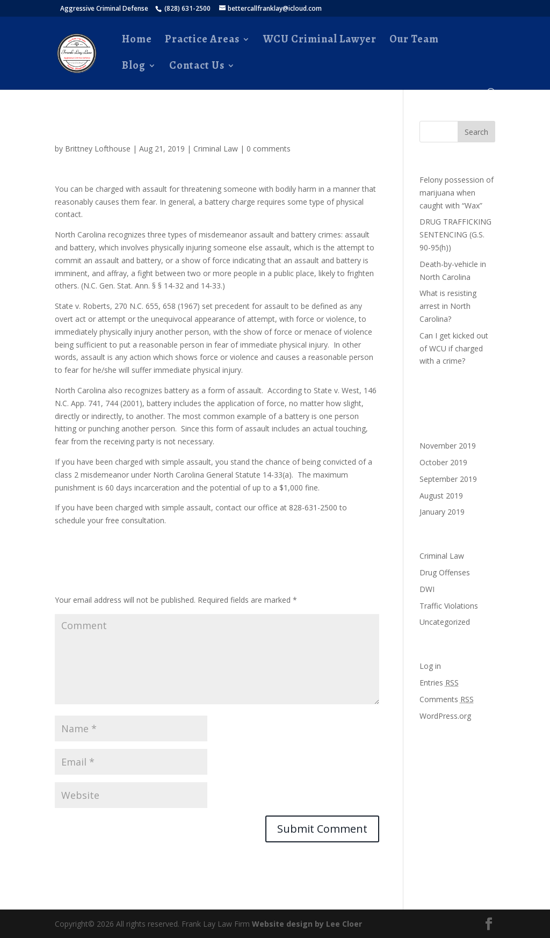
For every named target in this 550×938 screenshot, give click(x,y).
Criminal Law (215, 148)
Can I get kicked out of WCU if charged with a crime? (453, 348)
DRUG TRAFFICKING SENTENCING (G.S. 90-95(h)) (455, 234)
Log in (430, 666)
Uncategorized (444, 622)
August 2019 (441, 495)
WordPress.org (445, 716)
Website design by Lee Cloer (307, 924)
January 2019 (442, 512)
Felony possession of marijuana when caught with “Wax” (456, 193)
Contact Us (197, 67)
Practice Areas (202, 40)
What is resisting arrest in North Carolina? (447, 306)
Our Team (414, 40)
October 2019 (443, 462)
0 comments (269, 148)
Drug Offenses (444, 572)
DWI (427, 589)
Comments (446, 699)
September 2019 (448, 479)
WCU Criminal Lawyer (320, 40)
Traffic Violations (448, 606)
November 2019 (447, 446)
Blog (134, 67)
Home (137, 40)
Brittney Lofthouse (98, 148)
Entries (439, 682)
